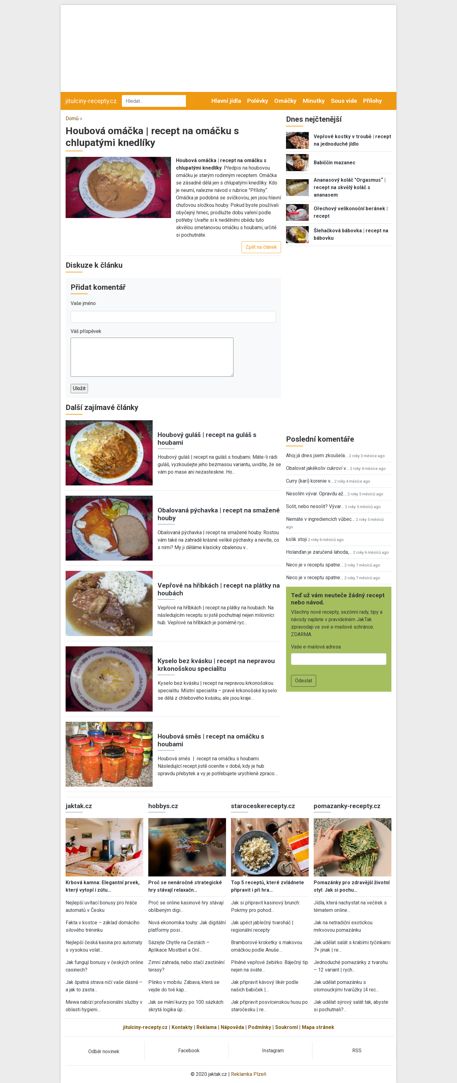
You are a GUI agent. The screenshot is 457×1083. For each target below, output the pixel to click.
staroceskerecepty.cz (263, 806)
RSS (357, 1050)
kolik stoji (296, 539)
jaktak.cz (79, 806)
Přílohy (372, 100)
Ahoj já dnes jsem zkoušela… (317, 455)
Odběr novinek (103, 1051)
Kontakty (182, 1027)
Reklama (206, 1027)
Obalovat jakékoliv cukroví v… (317, 468)
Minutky (314, 100)
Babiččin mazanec (334, 163)
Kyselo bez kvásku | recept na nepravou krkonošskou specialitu (216, 664)
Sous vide (344, 100)
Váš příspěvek (86, 331)
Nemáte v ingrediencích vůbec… (320, 519)
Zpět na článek (261, 247)
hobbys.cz (163, 806)
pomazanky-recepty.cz (347, 806)
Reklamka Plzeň (248, 1074)
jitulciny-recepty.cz (91, 101)
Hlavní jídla (226, 100)
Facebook (189, 1050)
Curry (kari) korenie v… (309, 481)
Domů (72, 118)
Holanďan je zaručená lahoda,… (319, 552)
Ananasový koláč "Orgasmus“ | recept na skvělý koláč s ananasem (349, 187)
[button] (118, 187)
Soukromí (286, 1027)
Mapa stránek (318, 1027)
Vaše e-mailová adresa (316, 647)
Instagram (273, 1050)
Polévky (257, 100)
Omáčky (285, 100)
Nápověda (232, 1027)
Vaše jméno (83, 303)
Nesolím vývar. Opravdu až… (316, 494)
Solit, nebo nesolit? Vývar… (315, 506)
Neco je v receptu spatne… (314, 565)
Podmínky (259, 1027)
